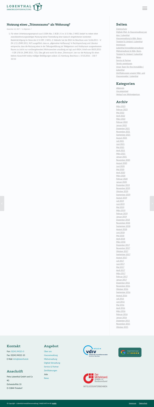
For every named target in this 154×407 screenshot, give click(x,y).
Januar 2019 (121, 217)
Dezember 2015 (123, 321)
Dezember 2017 (123, 245)
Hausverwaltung (51, 355)
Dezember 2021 (123, 128)
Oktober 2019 (122, 191)
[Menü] (144, 8)
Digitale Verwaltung (52, 363)
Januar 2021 (121, 157)
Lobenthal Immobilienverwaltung (130, 48)
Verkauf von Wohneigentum (128, 94)
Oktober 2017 (122, 251)
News (118, 57)
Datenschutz (121, 29)
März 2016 (120, 311)
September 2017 (123, 254)
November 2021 (123, 131)
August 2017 (121, 257)
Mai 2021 (120, 147)
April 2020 (120, 172)
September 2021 (123, 135)
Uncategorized (122, 91)
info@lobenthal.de (20, 359)
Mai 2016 (120, 305)
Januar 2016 (121, 317)
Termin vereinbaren (124, 63)
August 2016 (121, 295)
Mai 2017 (120, 267)
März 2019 (120, 210)
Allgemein (27, 29)
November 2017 (123, 248)
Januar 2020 (121, 182)
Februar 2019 (122, 213)
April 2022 (120, 116)
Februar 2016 (122, 314)
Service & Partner (123, 60)
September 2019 (123, 195)
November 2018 (123, 223)
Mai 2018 (120, 235)
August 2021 (121, 138)
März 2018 (120, 242)
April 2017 (120, 270)
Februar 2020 (122, 179)
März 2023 (120, 106)
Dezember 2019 (123, 185)
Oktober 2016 (122, 289)
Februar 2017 (122, 276)
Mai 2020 (120, 169)
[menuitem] (133, 403)
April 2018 (120, 239)
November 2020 (123, 160)
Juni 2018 (120, 232)
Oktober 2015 (122, 327)
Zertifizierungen (50, 370)
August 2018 (121, 229)
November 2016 (123, 286)
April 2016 (120, 308)
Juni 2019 (120, 204)
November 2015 (123, 324)
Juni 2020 (120, 166)
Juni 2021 (120, 144)
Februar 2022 (122, 122)
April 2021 (120, 150)
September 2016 (123, 292)
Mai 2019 (120, 207)
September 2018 (123, 226)
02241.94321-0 (17, 351)
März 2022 (120, 119)
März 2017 (120, 273)
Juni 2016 (120, 302)
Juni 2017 (120, 264)
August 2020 (121, 163)
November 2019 (123, 188)
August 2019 (121, 198)
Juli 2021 (120, 141)
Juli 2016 (120, 299)
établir (54, 403)
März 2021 (120, 153)
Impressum (121, 45)
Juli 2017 (120, 261)
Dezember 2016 (123, 283)
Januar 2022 (121, 125)
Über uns (48, 351)
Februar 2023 (122, 109)
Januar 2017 (121, 280)
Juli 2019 (120, 201)
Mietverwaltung (50, 359)
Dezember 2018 (123, 220)
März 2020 (120, 176)
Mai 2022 (120, 113)
